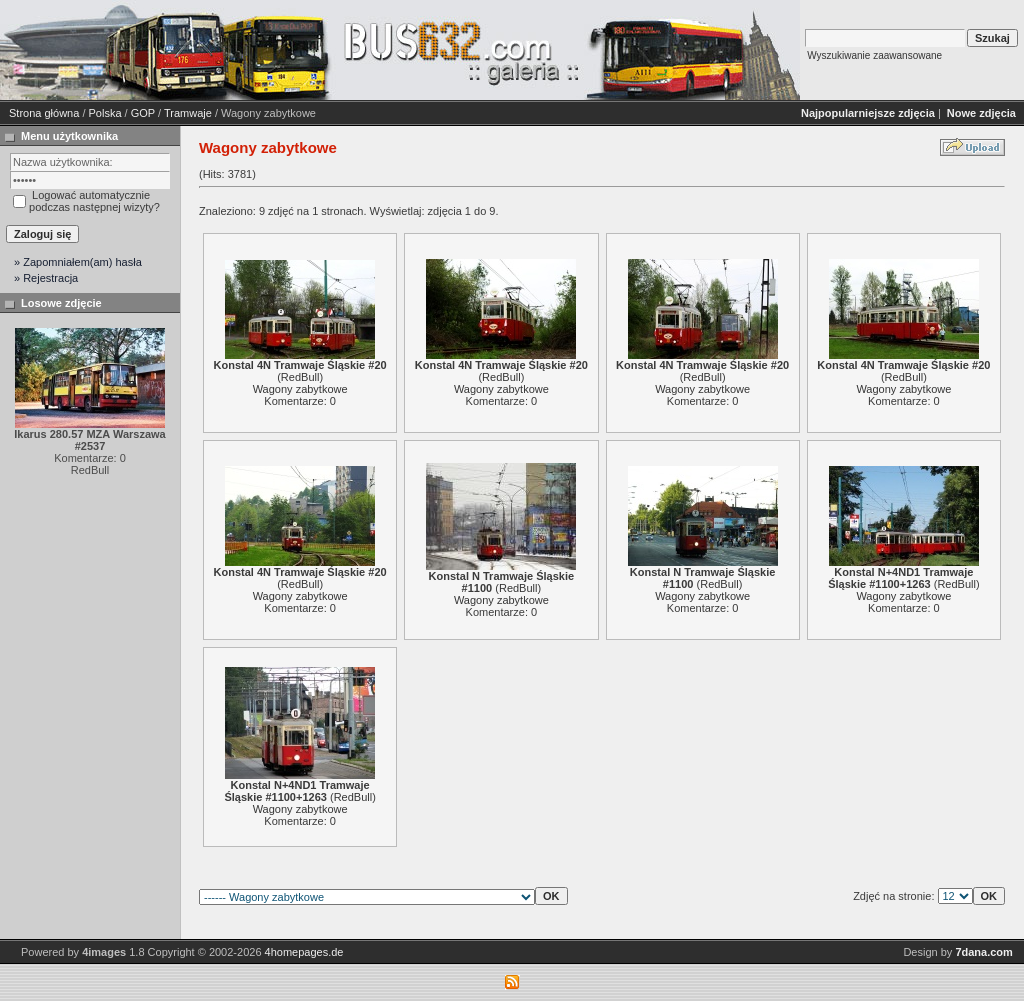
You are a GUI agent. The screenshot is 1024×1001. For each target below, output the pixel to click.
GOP (143, 113)
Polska (105, 113)
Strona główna (44, 113)
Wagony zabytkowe (300, 389)
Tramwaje (188, 113)
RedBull (300, 377)
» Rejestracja (46, 278)
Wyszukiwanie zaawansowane (874, 55)
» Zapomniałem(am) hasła (78, 262)
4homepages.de (304, 952)
